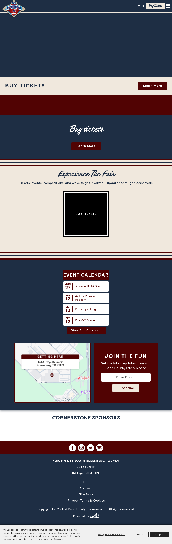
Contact (86, 488)
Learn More (152, 86)
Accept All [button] (159, 534)
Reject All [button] (139, 534)
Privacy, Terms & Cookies (86, 500)
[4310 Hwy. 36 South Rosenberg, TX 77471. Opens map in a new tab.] (50, 363)
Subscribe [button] (126, 388)
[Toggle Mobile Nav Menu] (168, 6)
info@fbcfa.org (86, 473)
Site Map (86, 494)
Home (86, 482)
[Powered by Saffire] (94, 516)
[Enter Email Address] (126, 377)
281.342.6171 (86, 467)
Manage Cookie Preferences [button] (111, 534)
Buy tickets (155, 6)
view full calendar (86, 330)
